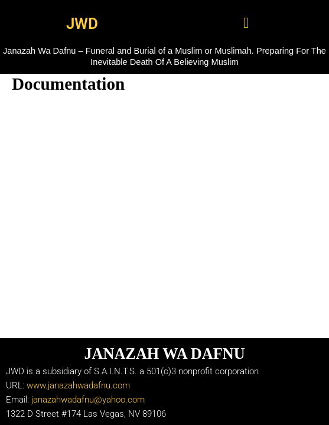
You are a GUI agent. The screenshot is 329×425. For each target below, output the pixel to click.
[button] (246, 23)
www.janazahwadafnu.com (78, 385)
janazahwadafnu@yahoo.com (88, 399)
